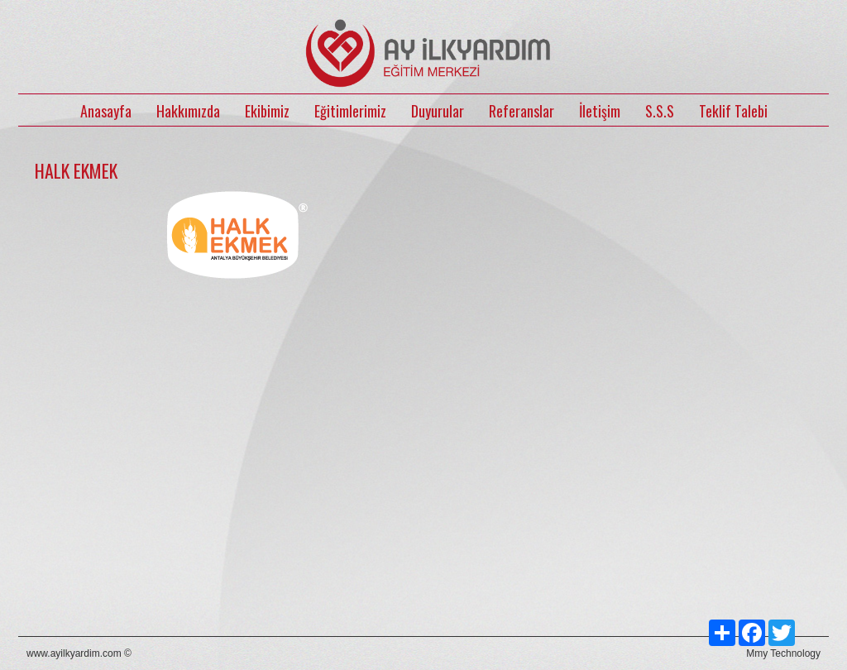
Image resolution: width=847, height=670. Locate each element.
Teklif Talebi (733, 111)
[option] (237, 359)
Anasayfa (106, 111)
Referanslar (521, 111)
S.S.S (659, 111)
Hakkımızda (188, 111)
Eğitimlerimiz (350, 111)
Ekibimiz (267, 111)
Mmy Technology (783, 653)
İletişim (599, 111)
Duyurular (437, 111)
